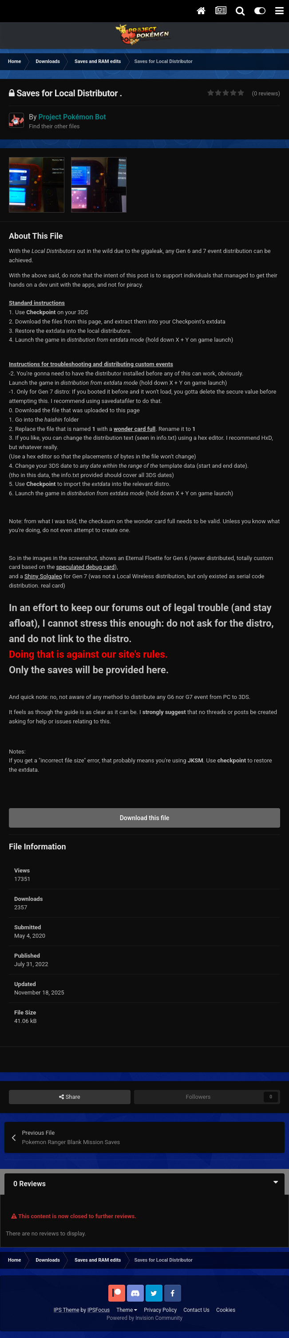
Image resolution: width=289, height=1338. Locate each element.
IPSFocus (98, 1310)
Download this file (145, 817)
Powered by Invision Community (144, 1318)
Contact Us (196, 1310)
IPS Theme (66, 1310)
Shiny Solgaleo (43, 576)
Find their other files (54, 126)
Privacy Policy (160, 1310)
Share (69, 1097)
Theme (126, 1310)
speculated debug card (85, 567)
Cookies (225, 1310)
